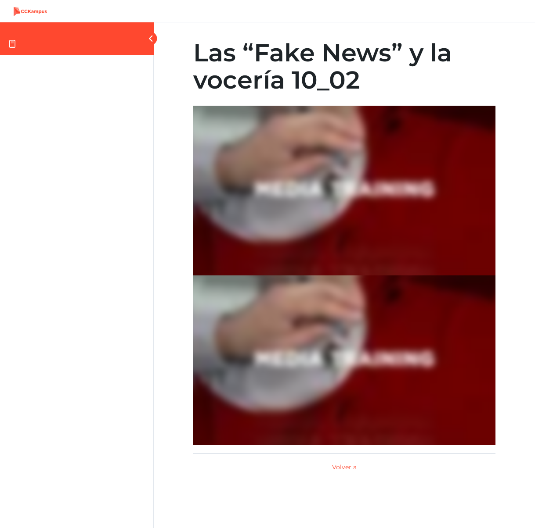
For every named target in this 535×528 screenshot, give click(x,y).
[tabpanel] (344, 275)
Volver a (344, 467)
